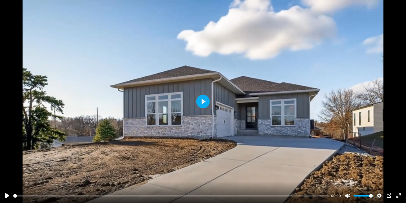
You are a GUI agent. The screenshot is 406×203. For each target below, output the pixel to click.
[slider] (171, 195)
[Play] (7, 195)
